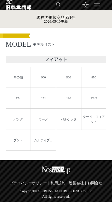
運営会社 (76, 183)
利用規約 (58, 183)
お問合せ (94, 183)
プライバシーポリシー (28, 183)
